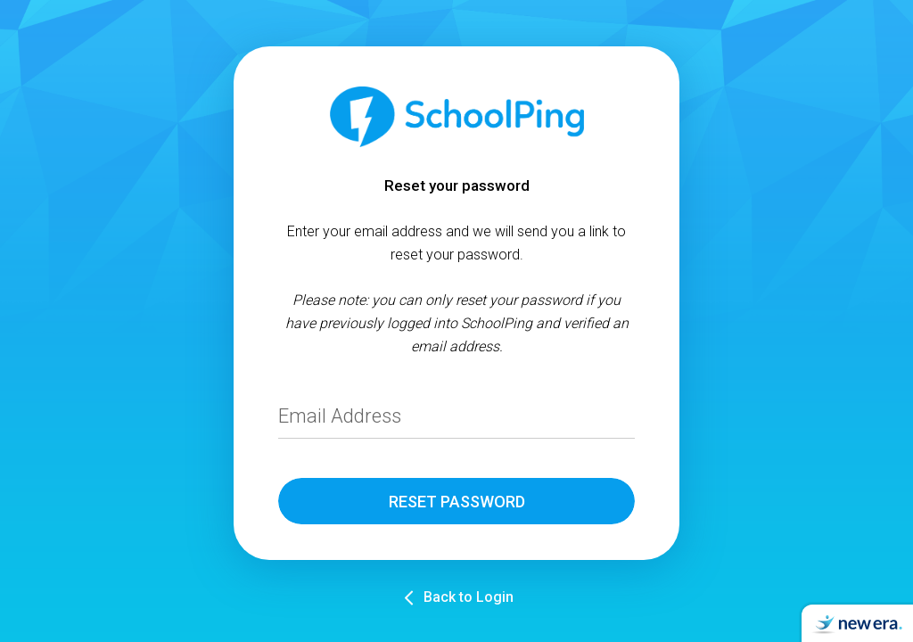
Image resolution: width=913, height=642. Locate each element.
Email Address (339, 416)
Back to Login (469, 596)
